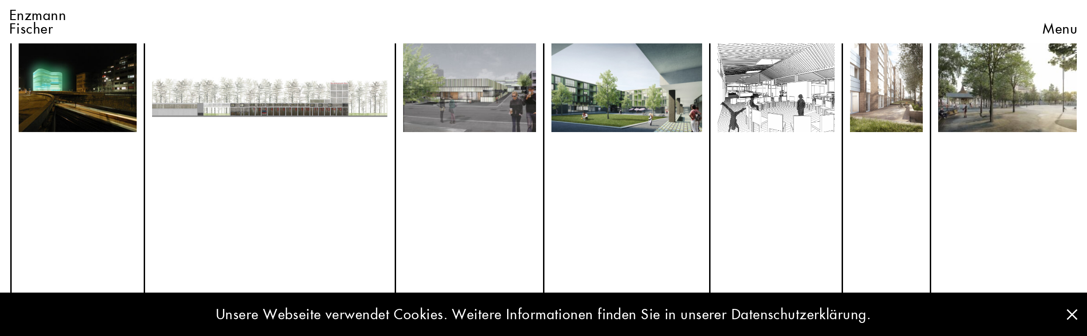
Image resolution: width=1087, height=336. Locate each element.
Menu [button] (1060, 21)
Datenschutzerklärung (799, 314)
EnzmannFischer (37, 21)
